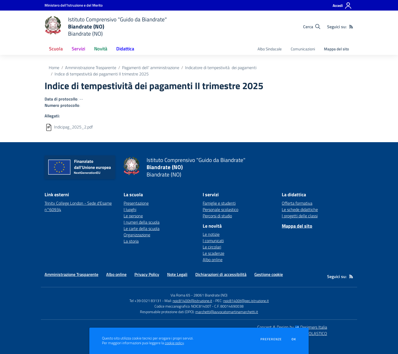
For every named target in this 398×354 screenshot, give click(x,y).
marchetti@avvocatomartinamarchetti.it (226, 311)
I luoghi (130, 209)
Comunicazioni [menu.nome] (303, 49)
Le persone (133, 216)
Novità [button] (100, 48)
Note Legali (177, 274)
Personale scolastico (220, 209)
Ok (294, 339)
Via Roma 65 (180, 295)
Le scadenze (213, 253)
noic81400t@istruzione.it (192, 300)
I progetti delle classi (300, 216)
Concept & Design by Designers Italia (292, 327)
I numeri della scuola (141, 222)
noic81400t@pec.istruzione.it (246, 300)
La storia (131, 241)
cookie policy (174, 343)
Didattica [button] (125, 48)
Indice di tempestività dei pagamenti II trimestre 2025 (102, 74)
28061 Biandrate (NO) (210, 295)
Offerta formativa (297, 203)
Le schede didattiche (300, 209)
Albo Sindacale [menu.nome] (270, 49)
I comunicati (213, 240)
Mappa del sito (336, 49)
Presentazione (136, 203)
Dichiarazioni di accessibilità (220, 274)
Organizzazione (137, 235)
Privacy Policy (146, 274)
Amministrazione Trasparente (90, 67)
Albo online (212, 259)
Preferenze (271, 339)
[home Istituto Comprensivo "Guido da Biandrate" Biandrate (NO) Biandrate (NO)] (106, 26)
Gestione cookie (268, 274)
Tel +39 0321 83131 (145, 300)
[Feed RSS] (351, 26)
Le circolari (212, 247)
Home (54, 67)
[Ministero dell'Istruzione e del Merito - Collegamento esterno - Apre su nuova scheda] (74, 5)
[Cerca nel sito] (312, 26)
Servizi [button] (78, 48)
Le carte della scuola (141, 228)
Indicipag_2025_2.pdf (73, 127)
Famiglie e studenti (219, 203)
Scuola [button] (56, 48)
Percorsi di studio (217, 216)
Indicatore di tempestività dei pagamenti (220, 67)
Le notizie (211, 234)
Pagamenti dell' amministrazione (150, 67)
